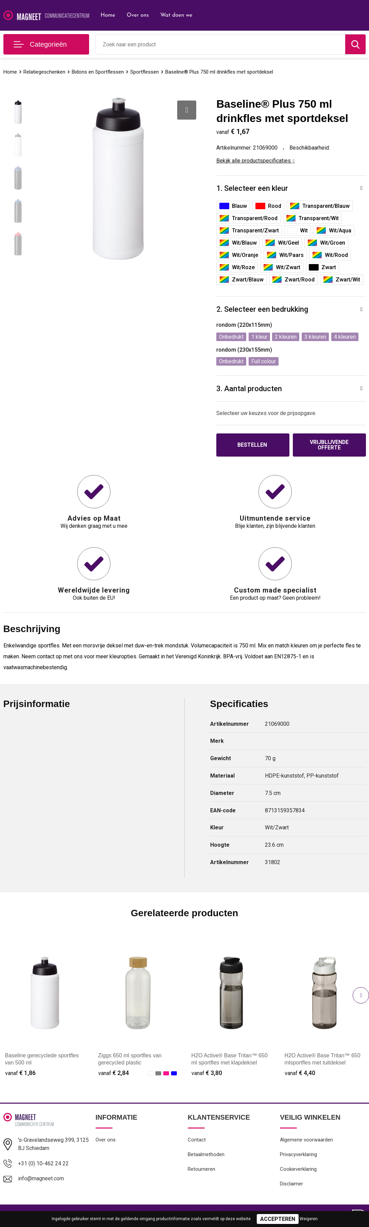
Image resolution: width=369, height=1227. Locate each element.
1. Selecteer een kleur (252, 188)
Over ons (138, 15)
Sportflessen (144, 72)
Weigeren (309, 1218)
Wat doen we (176, 15)
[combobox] (220, 44)
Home (108, 15)
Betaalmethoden (206, 1155)
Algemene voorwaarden (306, 1140)
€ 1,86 (20, 1072)
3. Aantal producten (249, 388)
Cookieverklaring (298, 1170)
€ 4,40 (300, 1072)
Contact (197, 1140)
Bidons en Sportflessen (98, 72)
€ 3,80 (206, 1072)
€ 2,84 (113, 1072)
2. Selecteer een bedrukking (262, 309)
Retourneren (201, 1170)
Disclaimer (291, 1184)
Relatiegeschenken (44, 72)
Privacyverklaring (298, 1155)
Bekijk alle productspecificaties (255, 160)
